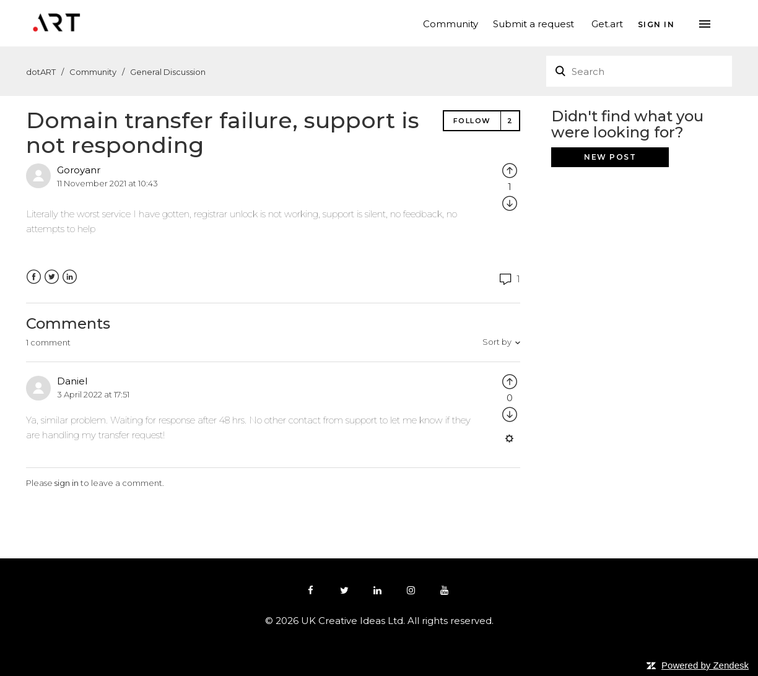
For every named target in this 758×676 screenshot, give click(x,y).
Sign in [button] (656, 24)
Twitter (51, 277)
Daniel (72, 381)
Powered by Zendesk (705, 665)
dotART (41, 72)
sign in (66, 483)
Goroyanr (78, 170)
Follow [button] (472, 120)
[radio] (509, 170)
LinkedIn (69, 277)
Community (450, 23)
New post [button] (610, 157)
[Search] (639, 71)
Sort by (497, 342)
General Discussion (168, 72)
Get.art (607, 23)
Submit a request (533, 23)
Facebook (33, 277)
